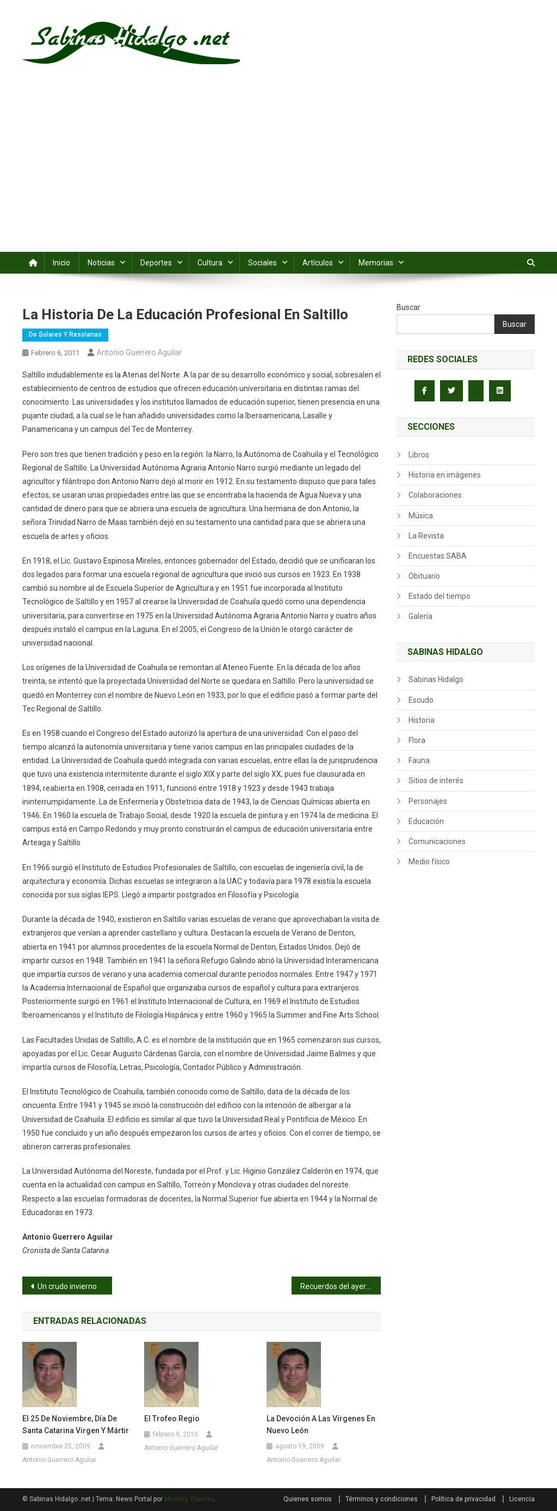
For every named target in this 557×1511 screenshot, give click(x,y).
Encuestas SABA (438, 556)
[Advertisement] (278, 170)
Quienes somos (307, 1499)
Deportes (156, 262)
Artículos (317, 262)
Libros (419, 454)
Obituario (424, 576)
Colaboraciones (435, 495)
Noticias (101, 262)
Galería (420, 616)
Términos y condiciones (381, 1499)
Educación (426, 821)
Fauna (419, 760)
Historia (422, 720)
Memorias (375, 262)
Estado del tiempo (440, 596)
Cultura (209, 262)
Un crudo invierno (67, 1286)
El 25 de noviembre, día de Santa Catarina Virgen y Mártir (75, 1424)
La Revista (426, 535)
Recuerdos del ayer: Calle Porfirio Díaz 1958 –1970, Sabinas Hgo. (340, 1286)
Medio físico (429, 861)
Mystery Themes (189, 1499)
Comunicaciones (437, 841)
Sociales (262, 262)
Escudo (421, 700)
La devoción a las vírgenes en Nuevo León (321, 1424)
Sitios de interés (436, 780)
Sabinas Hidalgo (436, 679)
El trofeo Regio (172, 1418)
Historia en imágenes (445, 474)
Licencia (522, 1499)
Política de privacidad (463, 1499)
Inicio (61, 262)
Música (421, 515)
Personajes (428, 801)
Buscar (408, 307)
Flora (417, 740)
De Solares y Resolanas (65, 334)
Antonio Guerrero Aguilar (139, 352)
